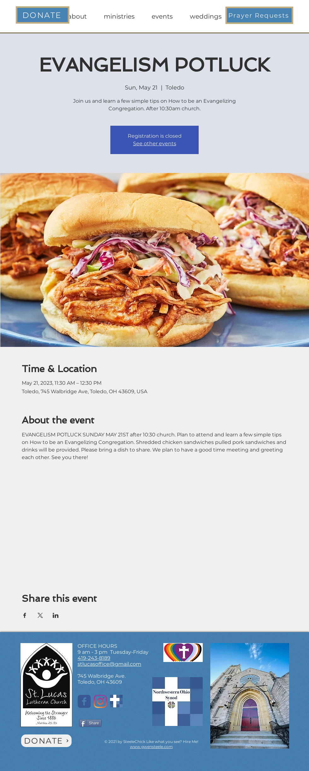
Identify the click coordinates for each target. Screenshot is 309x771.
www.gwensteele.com (151, 746)
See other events (154, 144)
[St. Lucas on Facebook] (84, 701)
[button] (259, 15)
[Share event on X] (40, 615)
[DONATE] (42, 15)
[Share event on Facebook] (25, 615)
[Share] (90, 723)
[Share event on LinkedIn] (56, 615)
